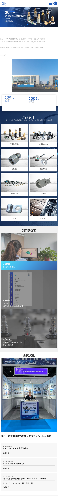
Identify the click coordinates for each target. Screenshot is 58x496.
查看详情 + (6, 453)
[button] (27, 24)
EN (55, 3)
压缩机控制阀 (14, 144)
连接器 (43, 193)
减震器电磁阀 (43, 144)
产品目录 (43, 218)
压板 (14, 218)
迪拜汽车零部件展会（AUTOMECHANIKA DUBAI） (25, 479)
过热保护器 (14, 193)
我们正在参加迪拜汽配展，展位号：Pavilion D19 (26, 436)
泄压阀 (14, 169)
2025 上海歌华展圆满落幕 (14, 463)
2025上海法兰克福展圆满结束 (15, 448)
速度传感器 (43, 169)
